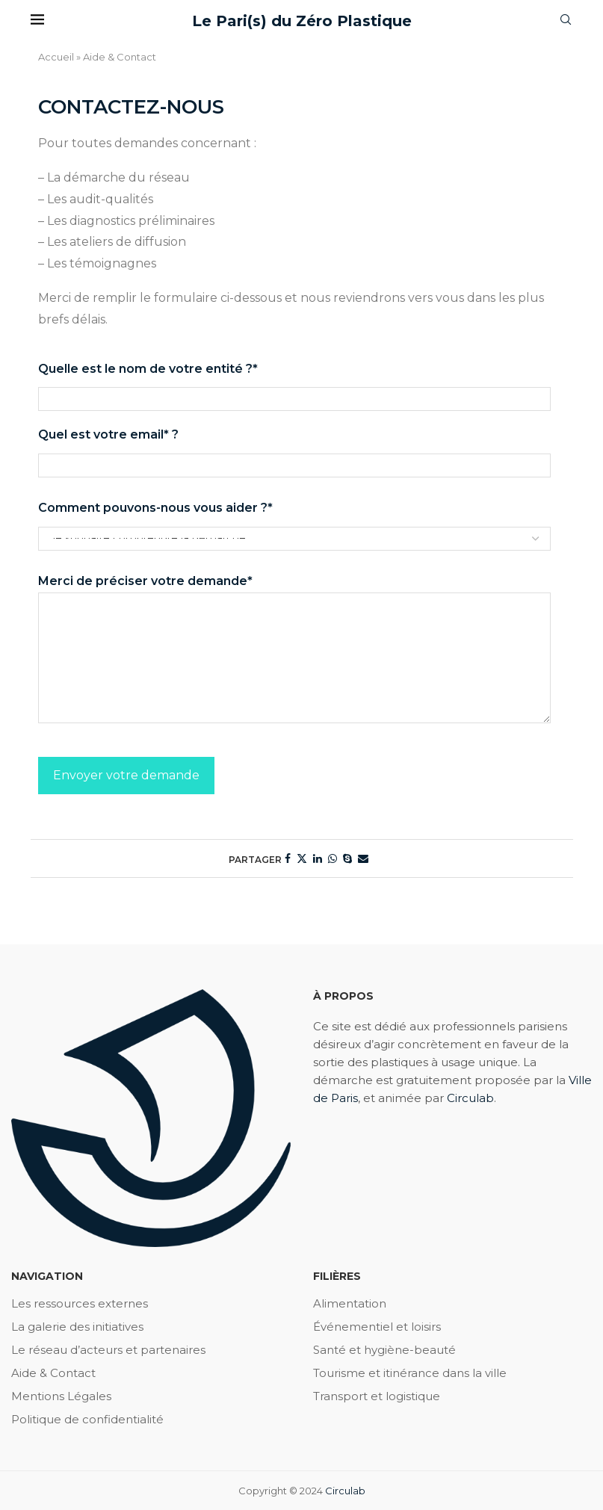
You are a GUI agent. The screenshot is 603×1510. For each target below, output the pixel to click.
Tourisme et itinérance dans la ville (410, 1373)
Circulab (470, 1098)
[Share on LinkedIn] (317, 858)
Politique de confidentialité (87, 1419)
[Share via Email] (363, 858)
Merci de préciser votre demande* (294, 592)
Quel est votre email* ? (294, 449)
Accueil (56, 57)
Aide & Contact (53, 1373)
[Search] (565, 21)
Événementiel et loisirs (377, 1326)
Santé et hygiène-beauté (384, 1349)
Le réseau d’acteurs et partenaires (108, 1349)
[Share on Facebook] (288, 858)
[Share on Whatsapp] (332, 858)
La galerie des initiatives (77, 1326)
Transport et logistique (376, 1396)
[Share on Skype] (347, 858)
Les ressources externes (79, 1303)
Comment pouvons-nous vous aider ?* (294, 523)
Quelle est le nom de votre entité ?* (294, 384)
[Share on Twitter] (302, 858)
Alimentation (349, 1303)
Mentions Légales (61, 1396)
